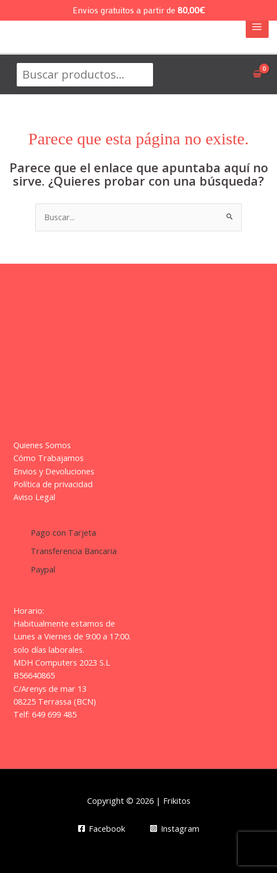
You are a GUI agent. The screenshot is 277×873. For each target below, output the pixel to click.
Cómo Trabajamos (48, 457)
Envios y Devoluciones (53, 471)
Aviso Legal (34, 496)
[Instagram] (174, 829)
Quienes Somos (42, 444)
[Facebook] (101, 829)
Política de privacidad (53, 483)
